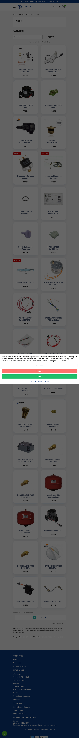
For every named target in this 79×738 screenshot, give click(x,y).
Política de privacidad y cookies (39, 381)
